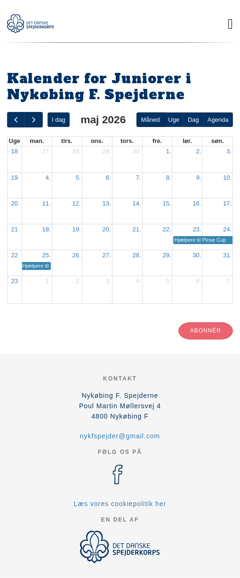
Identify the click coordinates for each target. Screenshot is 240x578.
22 (14, 255)
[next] (33, 119)
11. (46, 203)
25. (46, 255)
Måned (150, 119)
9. (198, 177)
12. (76, 203)
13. (106, 203)
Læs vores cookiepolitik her (120, 503)
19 (14, 177)
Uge (173, 119)
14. (136, 203)
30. (136, 151)
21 (14, 229)
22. (166, 229)
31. (227, 255)
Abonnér (205, 330)
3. (229, 151)
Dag (193, 119)
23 (14, 281)
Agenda (218, 119)
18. (46, 229)
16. (196, 203)
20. (106, 229)
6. (108, 177)
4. (48, 177)
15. (166, 203)
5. (78, 177)
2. (198, 151)
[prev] (16, 119)
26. (76, 255)
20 (14, 203)
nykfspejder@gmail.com (120, 436)
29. (106, 151)
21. (136, 229)
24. (227, 229)
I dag (58, 119)
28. (76, 151)
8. (168, 177)
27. (46, 151)
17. (227, 203)
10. (227, 177)
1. (168, 151)
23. (196, 229)
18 (14, 151)
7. (138, 177)
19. (76, 229)
